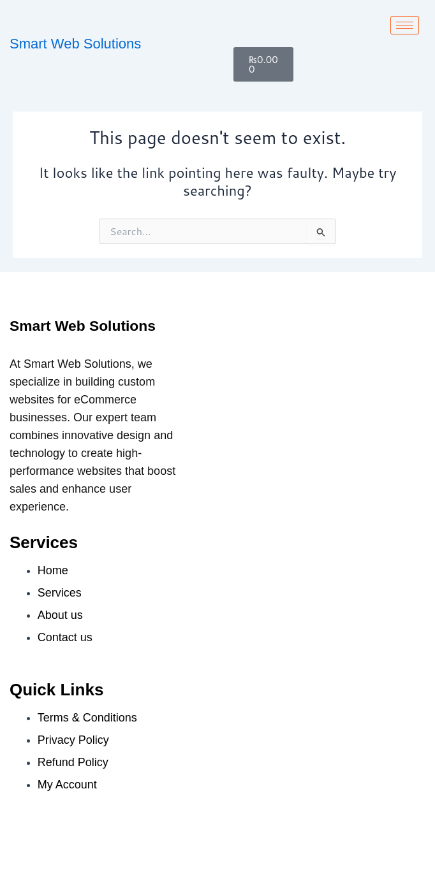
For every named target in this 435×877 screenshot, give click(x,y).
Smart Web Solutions (75, 44)
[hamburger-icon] (404, 25)
